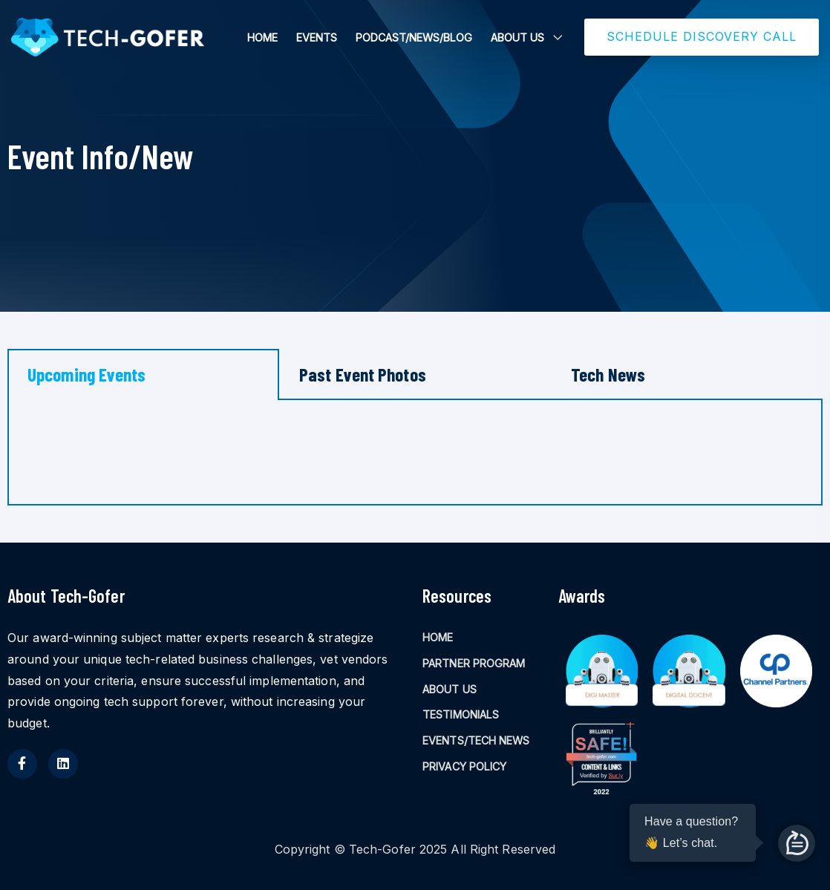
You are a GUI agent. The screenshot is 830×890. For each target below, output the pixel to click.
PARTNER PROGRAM (474, 663)
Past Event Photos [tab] (362, 374)
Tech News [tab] (608, 374)
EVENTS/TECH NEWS (476, 740)
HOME (262, 37)
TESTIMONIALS (460, 714)
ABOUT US (517, 37)
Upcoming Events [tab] (86, 374)
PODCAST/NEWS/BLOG (414, 37)
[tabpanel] (415, 452)
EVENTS (316, 37)
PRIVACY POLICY (464, 766)
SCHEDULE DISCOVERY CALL (702, 36)
